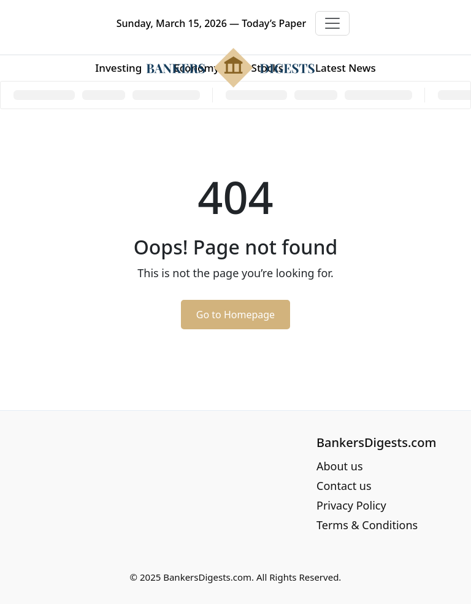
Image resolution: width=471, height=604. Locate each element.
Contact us (344, 485)
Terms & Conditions (367, 525)
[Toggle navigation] (332, 23)
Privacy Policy (351, 505)
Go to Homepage (235, 314)
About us (339, 466)
